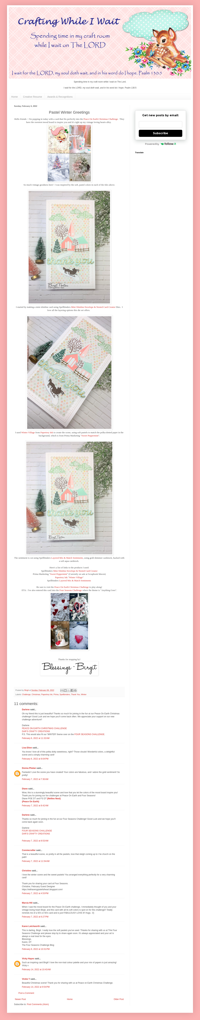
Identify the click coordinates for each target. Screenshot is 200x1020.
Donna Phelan (29, 768)
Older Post (119, 999)
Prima (56, 694)
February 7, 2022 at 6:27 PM (35, 917)
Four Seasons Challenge (70, 590)
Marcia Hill (27, 903)
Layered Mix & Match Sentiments (67, 558)
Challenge (26, 694)
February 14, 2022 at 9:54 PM (36, 987)
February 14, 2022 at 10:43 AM (36, 969)
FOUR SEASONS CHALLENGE (89, 734)
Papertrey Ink (47, 432)
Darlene (26, 709)
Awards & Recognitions (60, 96)
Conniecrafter (29, 850)
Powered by (160, 143)
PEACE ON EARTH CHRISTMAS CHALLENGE (44, 728)
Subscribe (160, 133)
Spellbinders (64, 694)
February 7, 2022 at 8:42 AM (35, 805)
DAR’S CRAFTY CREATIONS (36, 731)
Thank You (75, 694)
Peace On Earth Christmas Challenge (101, 119)
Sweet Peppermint (89, 435)
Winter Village (28, 432)
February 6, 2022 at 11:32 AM (35, 738)
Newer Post (20, 999)
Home (14, 96)
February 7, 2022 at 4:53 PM (35, 893)
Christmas (36, 694)
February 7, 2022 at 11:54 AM (35, 861)
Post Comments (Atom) (38, 1004)
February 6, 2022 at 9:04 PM (35, 759)
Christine (26, 870)
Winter (83, 694)
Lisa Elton (27, 747)
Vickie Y (26, 979)
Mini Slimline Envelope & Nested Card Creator (93, 307)
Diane (25, 788)
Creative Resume (32, 96)
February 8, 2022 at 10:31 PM (36, 949)
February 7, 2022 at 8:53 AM (35, 841)
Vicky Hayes (28, 958)
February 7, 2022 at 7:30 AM (35, 779)
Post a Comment (26, 993)
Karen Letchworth (31, 926)
